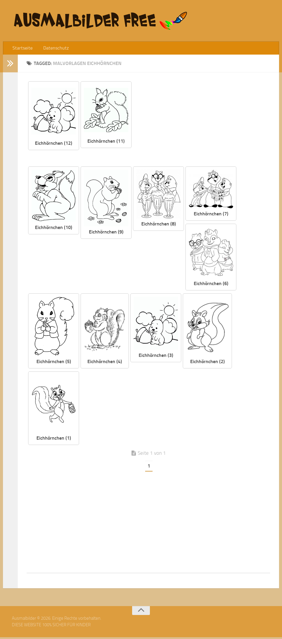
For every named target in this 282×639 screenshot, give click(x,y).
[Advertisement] (205, 124)
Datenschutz (52, 49)
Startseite (21, 49)
